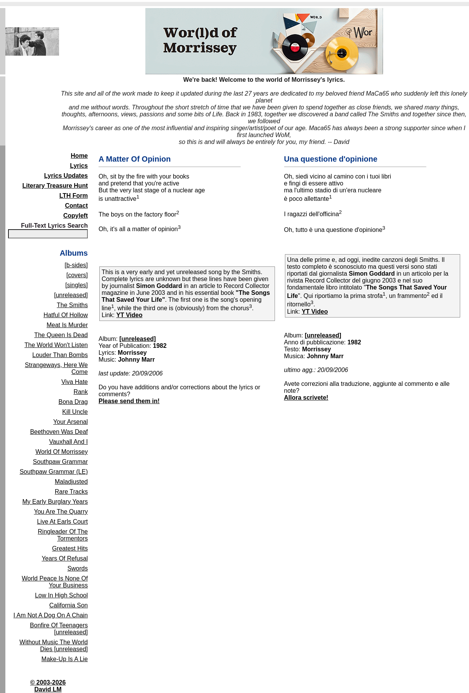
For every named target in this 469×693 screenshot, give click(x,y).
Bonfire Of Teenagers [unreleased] (59, 628)
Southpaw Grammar (60, 461)
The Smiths (72, 305)
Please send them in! (129, 401)
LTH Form (73, 195)
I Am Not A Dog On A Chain (50, 615)
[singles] (76, 285)
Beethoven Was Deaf (59, 431)
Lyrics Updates (66, 175)
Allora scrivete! (306, 397)
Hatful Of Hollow (65, 315)
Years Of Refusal (65, 558)
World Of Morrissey (61, 451)
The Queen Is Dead (61, 335)
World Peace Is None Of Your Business (55, 582)
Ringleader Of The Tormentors (63, 535)
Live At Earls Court (62, 521)
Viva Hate (74, 382)
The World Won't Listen (56, 345)
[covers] (77, 275)
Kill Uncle (75, 412)
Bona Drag (73, 402)
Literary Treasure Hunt (55, 185)
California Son (68, 605)
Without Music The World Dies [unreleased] (54, 645)
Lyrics (79, 165)
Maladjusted (71, 481)
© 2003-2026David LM (48, 686)
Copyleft (75, 215)
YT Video (129, 315)
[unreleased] (71, 295)
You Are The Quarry (61, 511)
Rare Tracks (71, 491)
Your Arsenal (70, 421)
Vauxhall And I (68, 441)
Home (79, 155)
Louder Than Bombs (60, 355)
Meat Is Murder (67, 325)
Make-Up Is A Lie (64, 659)
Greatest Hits (70, 548)
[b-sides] (76, 265)
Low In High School (61, 595)
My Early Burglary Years (55, 501)
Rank (81, 392)
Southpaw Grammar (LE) (54, 471)
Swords (77, 568)
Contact (76, 205)
